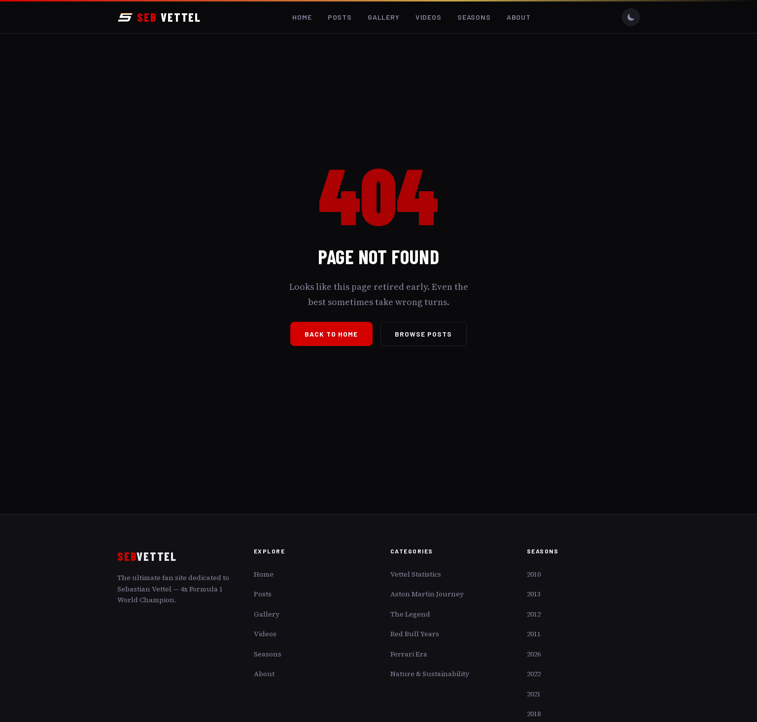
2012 (534, 614)
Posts (340, 17)
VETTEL (159, 17)
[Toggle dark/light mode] (631, 17)
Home (301, 17)
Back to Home (331, 334)
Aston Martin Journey (427, 594)
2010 (534, 574)
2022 (534, 674)
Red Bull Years (414, 634)
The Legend (410, 614)
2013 (534, 594)
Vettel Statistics (415, 574)
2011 (534, 634)
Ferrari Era (408, 654)
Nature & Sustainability (429, 674)
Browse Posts (423, 334)
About (519, 17)
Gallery (384, 17)
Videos (428, 17)
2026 (534, 654)
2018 (534, 714)
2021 (534, 694)
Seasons (474, 17)
